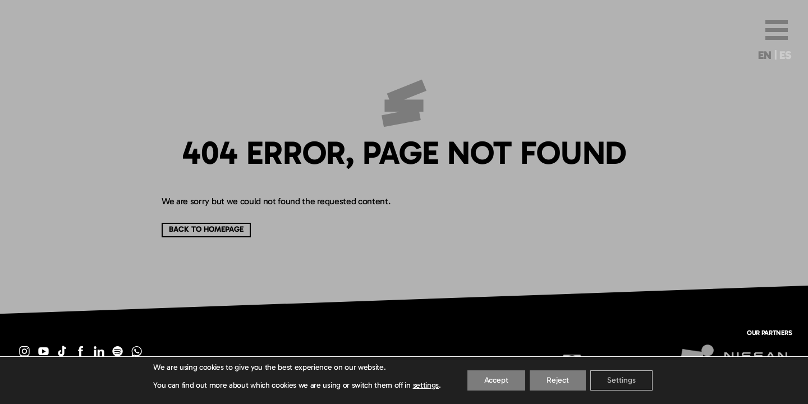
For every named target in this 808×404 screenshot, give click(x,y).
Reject (558, 380)
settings (426, 385)
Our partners (769, 332)
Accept (496, 380)
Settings (621, 380)
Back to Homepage (206, 229)
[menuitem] (764, 56)
